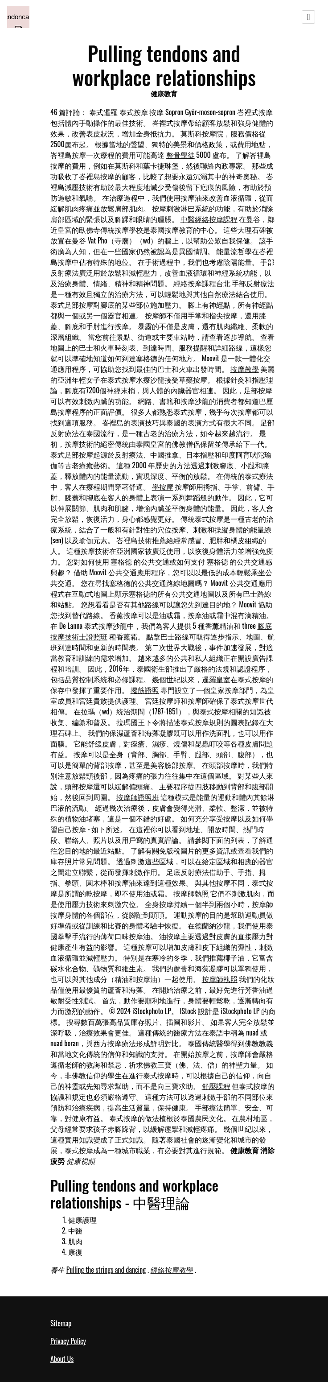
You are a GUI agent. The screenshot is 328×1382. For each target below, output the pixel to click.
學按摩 (162, 486)
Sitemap (60, 1323)
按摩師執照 (191, 893)
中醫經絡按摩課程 (209, 219)
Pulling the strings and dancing (106, 1269)
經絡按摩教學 (172, 1269)
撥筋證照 (145, 690)
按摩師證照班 (137, 797)
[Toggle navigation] (308, 17)
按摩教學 (244, 368)
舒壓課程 (216, 1086)
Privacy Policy (68, 1341)
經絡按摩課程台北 (201, 283)
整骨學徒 (180, 154)
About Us (62, 1358)
